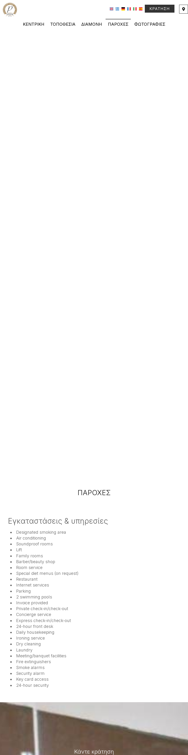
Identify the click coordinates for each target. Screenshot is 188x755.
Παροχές (118, 24)
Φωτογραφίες (149, 24)
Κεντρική (33, 24)
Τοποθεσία (62, 24)
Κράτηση (159, 8)
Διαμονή (91, 24)
